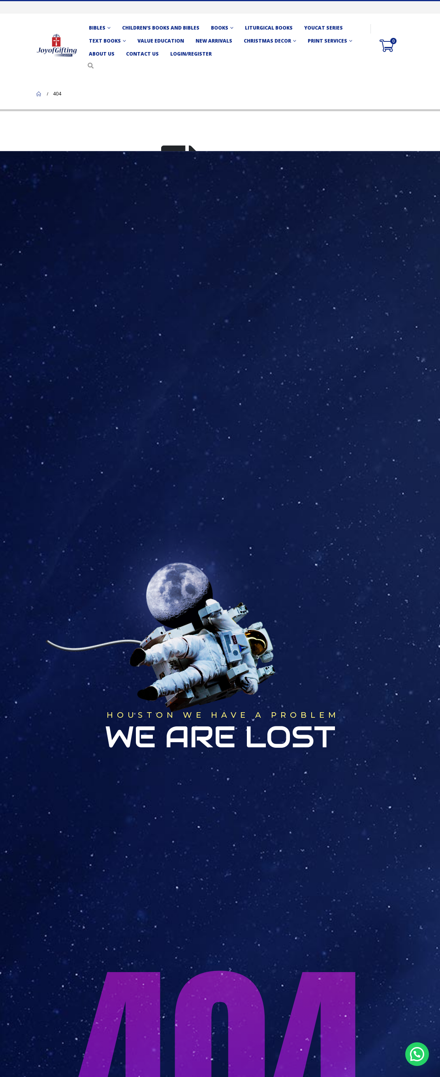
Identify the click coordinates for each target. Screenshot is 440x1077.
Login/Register (191, 53)
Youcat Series (323, 27)
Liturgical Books (269, 27)
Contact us (142, 53)
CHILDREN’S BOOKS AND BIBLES (160, 27)
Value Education (160, 40)
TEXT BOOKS (105, 40)
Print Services (327, 40)
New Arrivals (214, 40)
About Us (102, 53)
